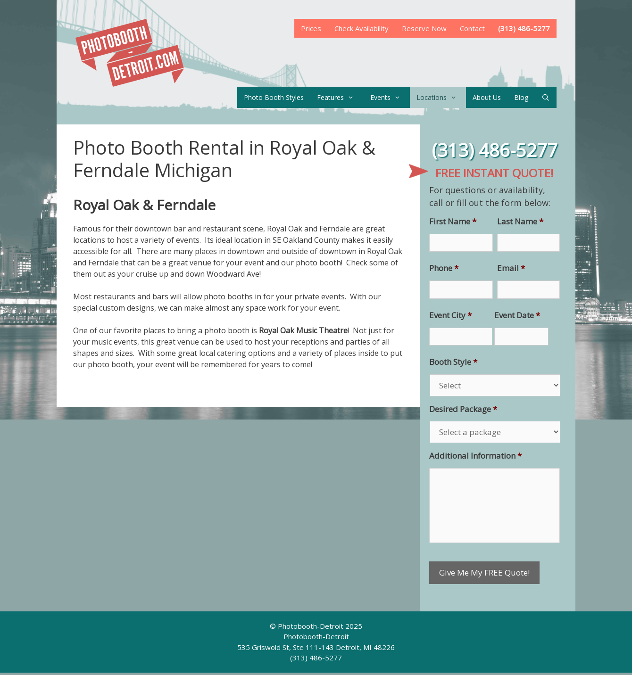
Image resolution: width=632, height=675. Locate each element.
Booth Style (453, 362)
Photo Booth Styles (274, 97)
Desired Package (463, 409)
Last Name (520, 221)
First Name (452, 221)
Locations (441, 97)
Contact (472, 28)
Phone (443, 268)
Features (340, 97)
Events (390, 97)
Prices (311, 28)
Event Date (517, 315)
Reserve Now (424, 28)
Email (511, 268)
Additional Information (475, 456)
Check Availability (361, 28)
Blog (521, 97)
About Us (487, 97)
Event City (450, 315)
